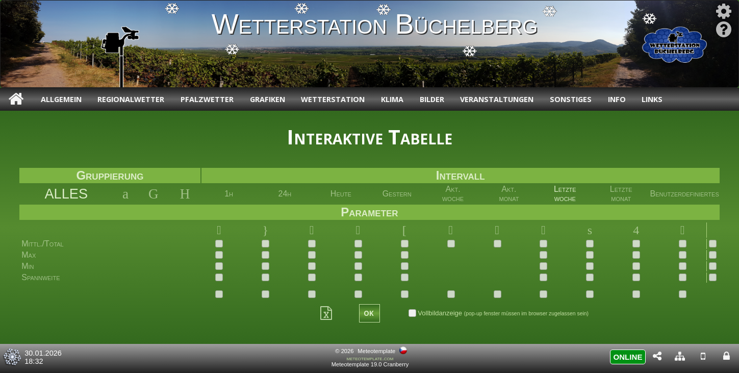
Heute (340, 193)
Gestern (397, 193)
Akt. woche (453, 194)
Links (652, 99)
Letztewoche (565, 194)
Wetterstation (333, 99)
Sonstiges (571, 99)
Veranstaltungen (496, 99)
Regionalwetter (130, 99)
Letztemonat (621, 194)
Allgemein (61, 99)
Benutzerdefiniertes (684, 193)
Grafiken (267, 99)
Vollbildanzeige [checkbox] (499, 313)
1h (228, 193)
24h (285, 193)
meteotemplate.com (370, 358)
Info (617, 99)
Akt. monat (509, 194)
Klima (392, 99)
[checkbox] (219, 243)
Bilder (432, 99)
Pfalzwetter (207, 99)
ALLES (66, 194)
